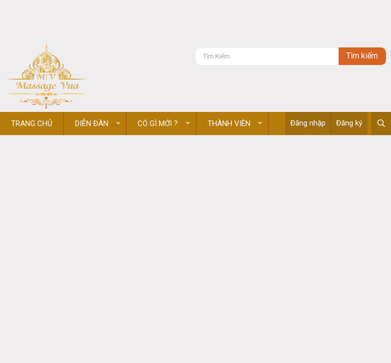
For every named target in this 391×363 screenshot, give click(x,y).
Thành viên (229, 123)
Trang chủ (31, 123)
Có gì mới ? (158, 123)
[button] (118, 123)
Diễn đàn (91, 123)
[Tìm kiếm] (267, 56)
